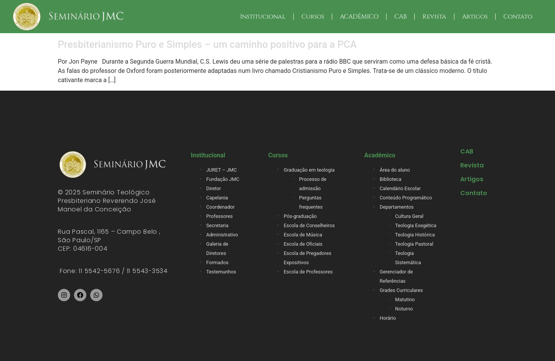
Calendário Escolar (400, 188)
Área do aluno (395, 170)
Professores (219, 216)
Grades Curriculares (401, 290)
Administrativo (222, 235)
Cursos (312, 16)
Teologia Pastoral (414, 244)
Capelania (217, 198)
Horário (388, 318)
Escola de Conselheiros (309, 225)
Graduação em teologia (309, 170)
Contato (517, 16)
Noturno (404, 309)
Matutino (405, 299)
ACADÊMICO (359, 16)
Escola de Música (303, 235)
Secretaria (217, 225)
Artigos (475, 16)
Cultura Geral (409, 216)
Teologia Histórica (415, 235)
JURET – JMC (221, 170)
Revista (434, 16)
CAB (400, 16)
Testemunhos (221, 272)
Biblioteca (390, 179)
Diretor (213, 188)
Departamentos (397, 207)
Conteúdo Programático (406, 198)
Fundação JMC (222, 179)
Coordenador (220, 207)
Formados (217, 262)
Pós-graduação (300, 216)
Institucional (263, 16)
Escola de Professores (308, 272)
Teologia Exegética (415, 225)
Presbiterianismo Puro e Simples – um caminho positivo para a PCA (207, 44)
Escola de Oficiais (303, 244)
